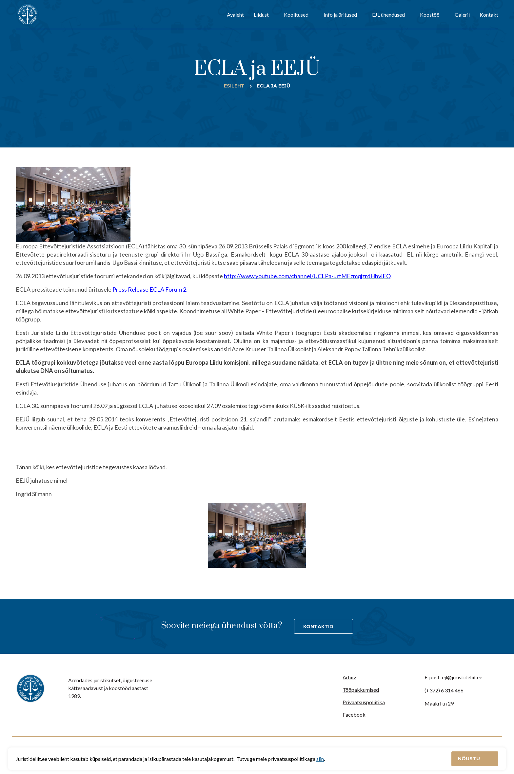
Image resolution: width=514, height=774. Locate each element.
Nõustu (469, 759)
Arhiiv (349, 677)
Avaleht (235, 14)
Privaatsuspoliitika (364, 702)
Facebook (354, 714)
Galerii (462, 14)
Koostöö (430, 14)
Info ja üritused (340, 14)
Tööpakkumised (361, 690)
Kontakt (489, 14)
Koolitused (296, 14)
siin (320, 759)
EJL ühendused (388, 14)
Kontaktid (318, 626)
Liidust (261, 14)
